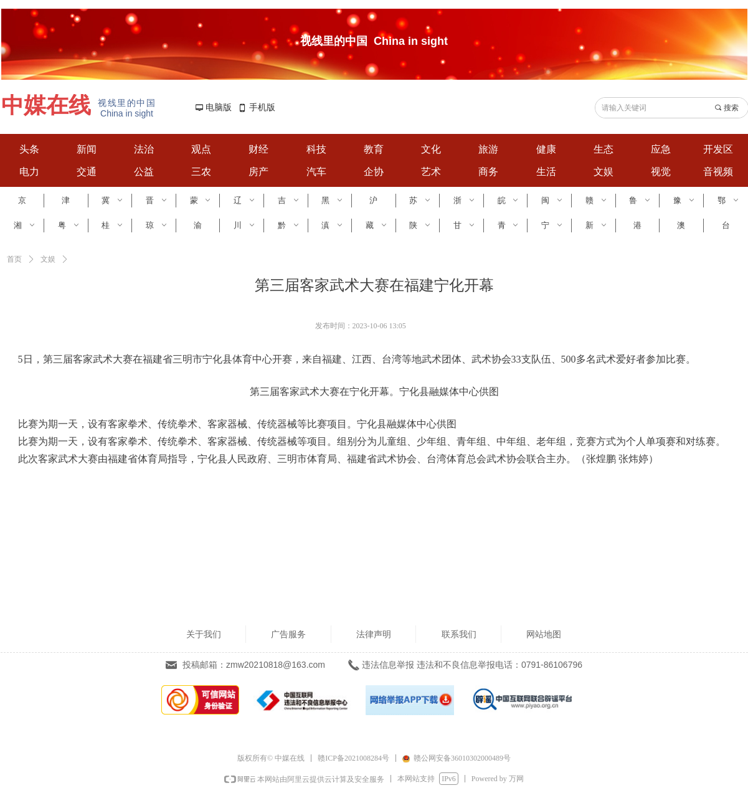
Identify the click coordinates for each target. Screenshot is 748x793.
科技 (316, 149)
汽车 (316, 171)
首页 (14, 259)
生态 (603, 149)
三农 (201, 171)
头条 (29, 149)
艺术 (431, 171)
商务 (488, 171)
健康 (546, 149)
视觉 (661, 171)
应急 (661, 149)
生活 (546, 171)
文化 (431, 149)
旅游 (488, 149)
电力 (29, 171)
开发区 (718, 149)
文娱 (603, 171)
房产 (258, 171)
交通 (87, 171)
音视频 (718, 171)
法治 (144, 149)
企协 (374, 171)
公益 (144, 171)
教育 (374, 149)
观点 (201, 149)
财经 (258, 149)
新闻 (87, 149)
